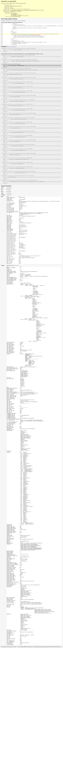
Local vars (5, 55)
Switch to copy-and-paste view (11, 50)
